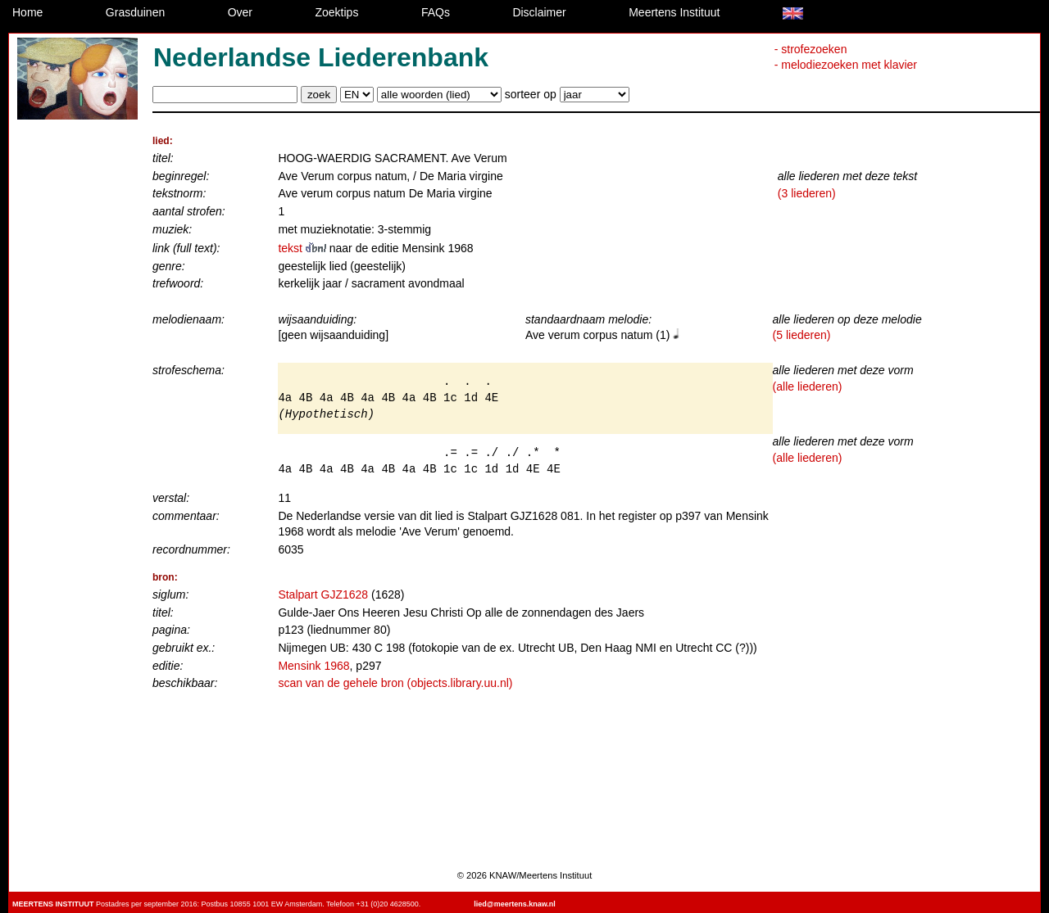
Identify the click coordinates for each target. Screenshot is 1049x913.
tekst (303, 248)
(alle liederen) (807, 386)
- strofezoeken (810, 49)
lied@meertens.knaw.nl (514, 904)
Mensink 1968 (313, 665)
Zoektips (337, 12)
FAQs (435, 12)
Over (240, 12)
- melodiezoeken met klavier (845, 64)
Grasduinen (135, 12)
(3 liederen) (807, 193)
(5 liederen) (802, 334)
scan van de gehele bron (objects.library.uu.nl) (395, 682)
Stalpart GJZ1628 (323, 594)
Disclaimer (538, 12)
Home (27, 12)
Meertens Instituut (674, 12)
